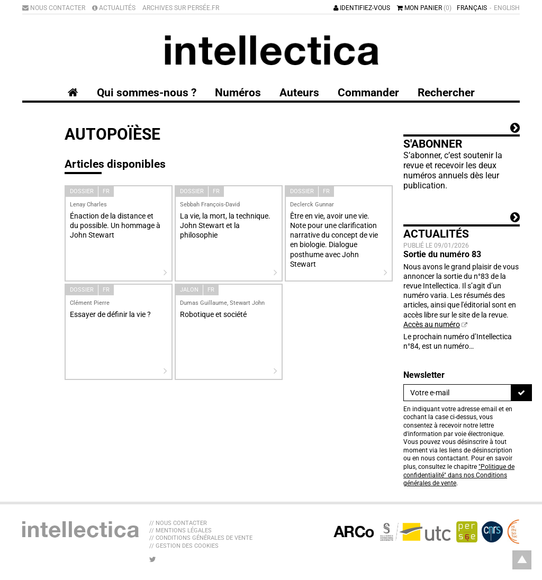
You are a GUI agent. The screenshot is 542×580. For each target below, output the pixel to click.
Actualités (114, 8)
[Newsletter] (457, 392)
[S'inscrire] (521, 392)
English (507, 8)
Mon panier (424, 8)
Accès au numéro (431, 324)
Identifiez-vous (361, 8)
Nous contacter (53, 8)
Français (472, 8)
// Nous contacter (178, 523)
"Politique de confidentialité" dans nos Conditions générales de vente (458, 475)
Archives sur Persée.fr (180, 8)
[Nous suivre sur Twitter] (152, 559)
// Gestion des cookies (184, 545)
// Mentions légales (180, 530)
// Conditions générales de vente (200, 537)
